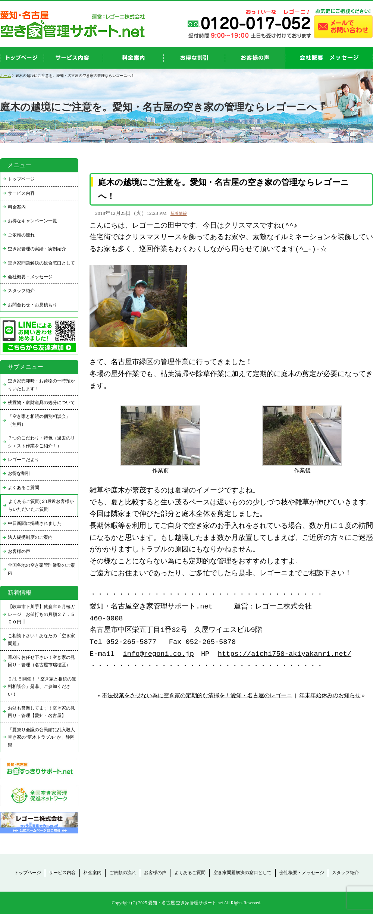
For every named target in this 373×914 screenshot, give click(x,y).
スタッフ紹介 (21, 290)
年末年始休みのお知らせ (330, 695)
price (133, 58)
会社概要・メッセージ (30, 276)
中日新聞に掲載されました (35, 523)
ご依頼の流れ (21, 235)
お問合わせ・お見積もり (32, 304)
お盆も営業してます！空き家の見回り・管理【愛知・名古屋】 (41, 711)
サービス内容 (21, 193)
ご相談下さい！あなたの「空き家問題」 (41, 639)
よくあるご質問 (23, 487)
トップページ (21, 179)
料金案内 (17, 207)
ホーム (5, 75)
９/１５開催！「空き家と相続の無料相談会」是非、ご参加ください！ (42, 686)
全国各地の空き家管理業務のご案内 (41, 569)
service (73, 58)
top (22, 58)
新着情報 (178, 213)
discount (194, 58)
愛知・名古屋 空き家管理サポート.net (185, 902)
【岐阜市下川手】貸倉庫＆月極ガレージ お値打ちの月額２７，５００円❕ (41, 614)
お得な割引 (19, 473)
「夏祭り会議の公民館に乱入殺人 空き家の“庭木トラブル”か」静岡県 (43, 737)
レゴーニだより (23, 459)
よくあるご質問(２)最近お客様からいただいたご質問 (41, 505)
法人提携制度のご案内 (30, 537)
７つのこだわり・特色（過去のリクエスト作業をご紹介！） (41, 441)
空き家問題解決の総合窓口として (41, 263)
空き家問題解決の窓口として (242, 872)
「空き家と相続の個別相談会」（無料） (39, 420)
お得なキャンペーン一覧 (32, 220)
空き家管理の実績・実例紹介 (37, 248)
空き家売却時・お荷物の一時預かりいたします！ (41, 384)
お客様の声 (255, 58)
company (329, 58)
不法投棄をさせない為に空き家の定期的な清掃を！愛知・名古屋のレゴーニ (197, 695)
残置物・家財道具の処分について (41, 402)
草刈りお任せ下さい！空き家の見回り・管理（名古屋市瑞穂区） (41, 661)
